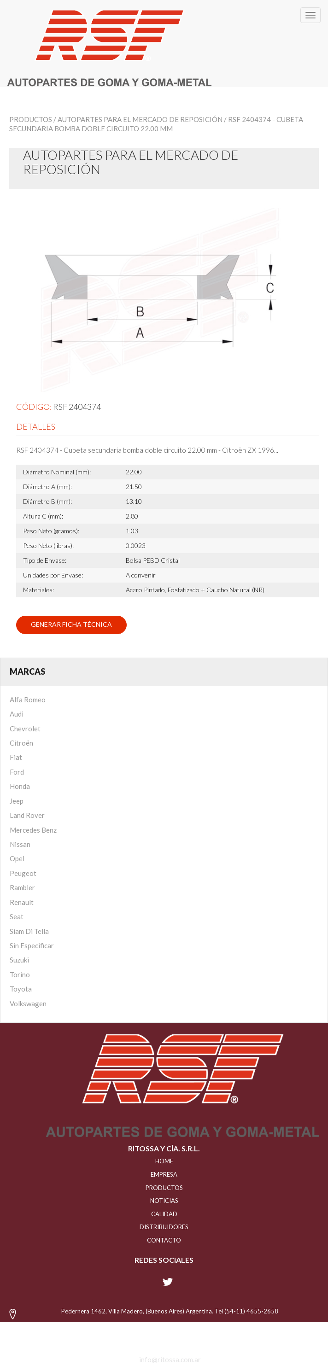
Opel (17, 858)
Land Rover (27, 815)
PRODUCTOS (164, 1187)
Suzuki (19, 960)
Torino (20, 974)
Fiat (16, 757)
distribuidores (164, 1227)
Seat (16, 916)
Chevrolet (25, 728)
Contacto (164, 1240)
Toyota (21, 989)
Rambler (22, 887)
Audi (16, 714)
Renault (22, 902)
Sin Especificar (32, 945)
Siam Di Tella (29, 931)
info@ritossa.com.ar (170, 1359)
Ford (17, 772)
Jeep (16, 801)
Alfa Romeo (28, 699)
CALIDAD (164, 1214)
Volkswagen (28, 1003)
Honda (20, 786)
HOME (164, 1161)
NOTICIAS (164, 1200)
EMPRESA (164, 1174)
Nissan (20, 844)
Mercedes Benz (33, 830)
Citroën (21, 743)
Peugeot (23, 873)
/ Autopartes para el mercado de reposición (138, 119)
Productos (30, 119)
